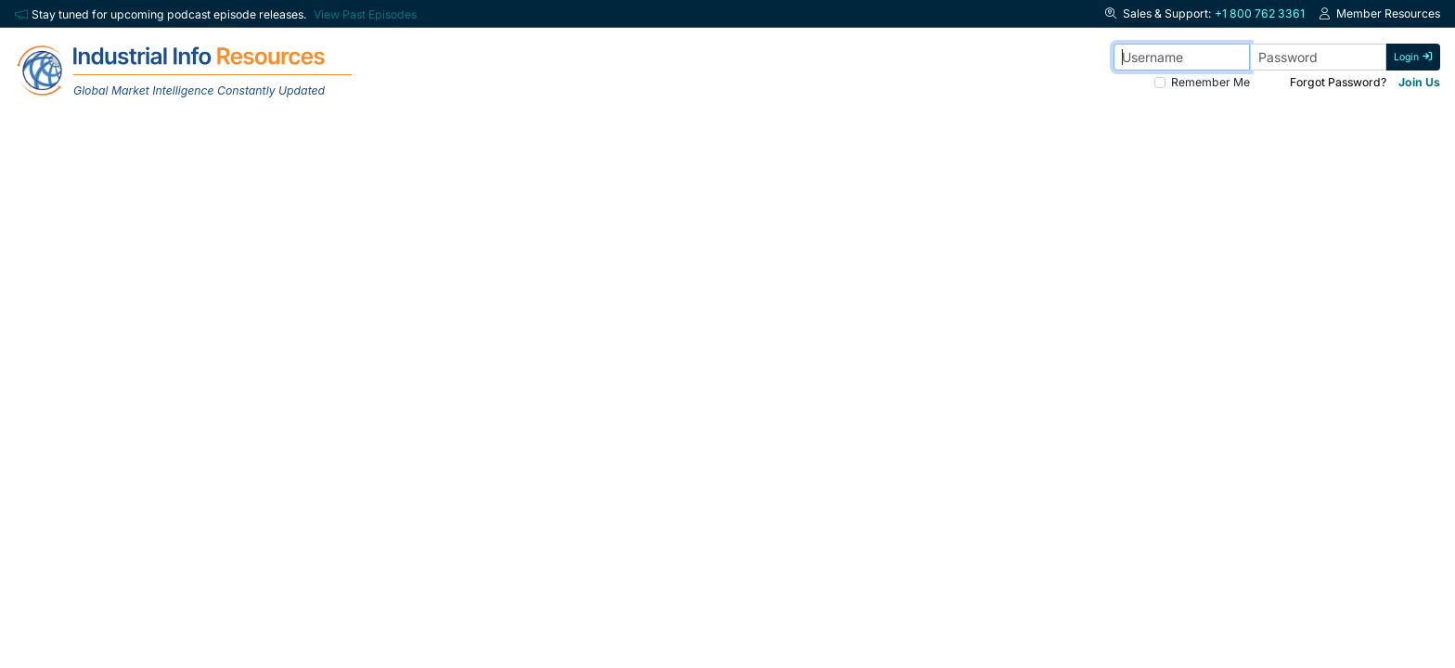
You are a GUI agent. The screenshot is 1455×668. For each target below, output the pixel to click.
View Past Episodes (365, 14)
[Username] (1182, 57)
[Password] (1318, 57)
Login (1413, 57)
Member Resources (1380, 13)
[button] (1112, 13)
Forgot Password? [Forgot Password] (1338, 82)
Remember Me (1210, 82)
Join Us (1419, 82)
